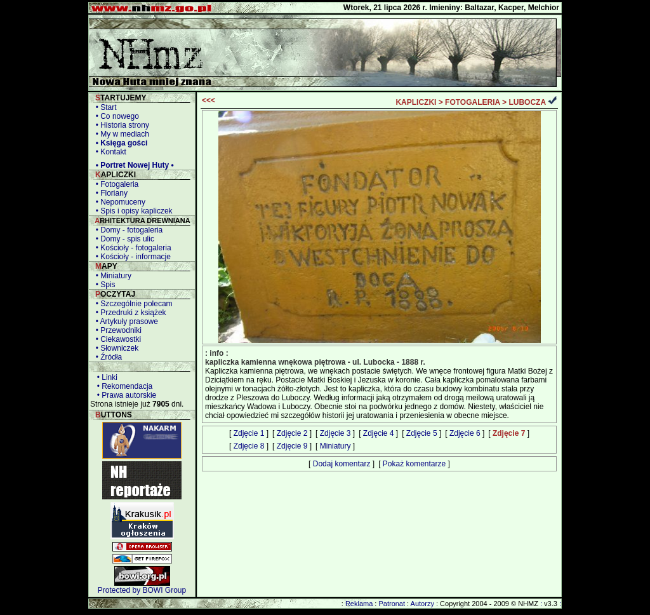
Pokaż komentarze (414, 463)
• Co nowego (115, 116)
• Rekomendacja (122, 386)
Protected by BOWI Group (142, 590)
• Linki (105, 377)
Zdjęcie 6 (465, 433)
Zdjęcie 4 (378, 433)
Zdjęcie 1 (249, 433)
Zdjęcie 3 (335, 433)
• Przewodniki (116, 330)
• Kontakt (108, 151)
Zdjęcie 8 (249, 446)
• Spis (103, 284)
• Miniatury (111, 275)
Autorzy (422, 603)
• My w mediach (120, 134)
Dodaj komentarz (342, 463)
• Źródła (106, 357)
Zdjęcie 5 (421, 433)
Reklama (359, 603)
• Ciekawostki (116, 339)
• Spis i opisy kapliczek (132, 210)
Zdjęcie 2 (292, 433)
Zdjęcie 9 (292, 446)
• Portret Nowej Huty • (132, 165)
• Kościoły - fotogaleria (131, 247)
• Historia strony (120, 125)
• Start (104, 107)
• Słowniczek (114, 348)
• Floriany (109, 193)
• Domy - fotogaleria (126, 230)
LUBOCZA (526, 102)
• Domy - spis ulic (122, 238)
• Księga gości (119, 143)
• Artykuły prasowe (124, 321)
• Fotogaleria (114, 184)
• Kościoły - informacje (131, 256)
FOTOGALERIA (472, 102)
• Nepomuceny (118, 202)
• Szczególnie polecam (132, 303)
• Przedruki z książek (128, 312)
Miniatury (335, 446)
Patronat (391, 603)
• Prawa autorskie (124, 395)
